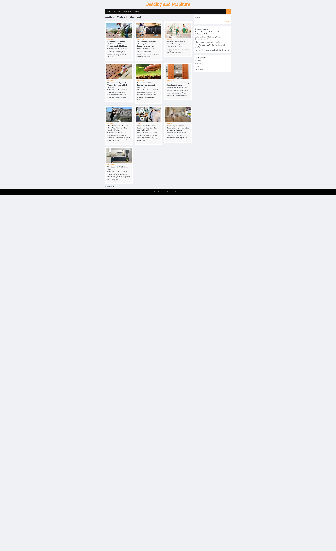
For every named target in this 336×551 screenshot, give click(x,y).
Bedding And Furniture (168, 4)
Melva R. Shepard (113, 48)
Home (108, 12)
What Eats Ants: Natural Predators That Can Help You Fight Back (147, 127)
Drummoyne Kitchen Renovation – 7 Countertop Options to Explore (178, 127)
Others (136, 12)
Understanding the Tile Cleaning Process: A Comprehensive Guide (146, 44)
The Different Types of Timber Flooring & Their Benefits (117, 85)
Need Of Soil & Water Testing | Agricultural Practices (146, 85)
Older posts (110, 186)
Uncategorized (199, 70)
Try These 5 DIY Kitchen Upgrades (117, 167)
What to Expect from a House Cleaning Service (176, 43)
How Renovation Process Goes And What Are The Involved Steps (117, 127)
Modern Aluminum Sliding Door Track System (178, 84)
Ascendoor (166, 191)
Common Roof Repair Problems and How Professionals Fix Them (117, 44)
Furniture (116, 12)
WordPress (181, 191)
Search (197, 18)
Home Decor (127, 12)
